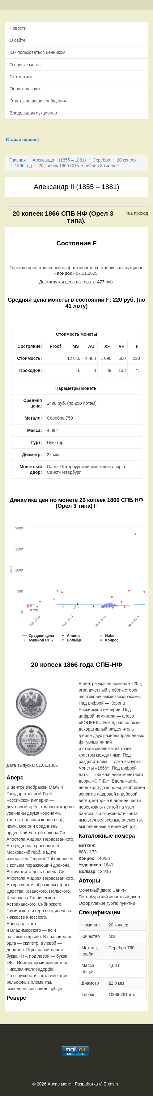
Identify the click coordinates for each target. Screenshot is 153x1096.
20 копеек (126, 159)
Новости (18, 28)
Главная (17, 159)
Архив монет (60, 1083)
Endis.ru (111, 1083)
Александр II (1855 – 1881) (59, 159)
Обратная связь (25, 88)
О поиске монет (25, 64)
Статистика (21, 76)
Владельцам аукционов (33, 112)
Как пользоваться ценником (37, 52)
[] (22, 139)
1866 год (23, 165)
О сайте (17, 40)
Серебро (101, 159)
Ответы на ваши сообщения (38, 100)
